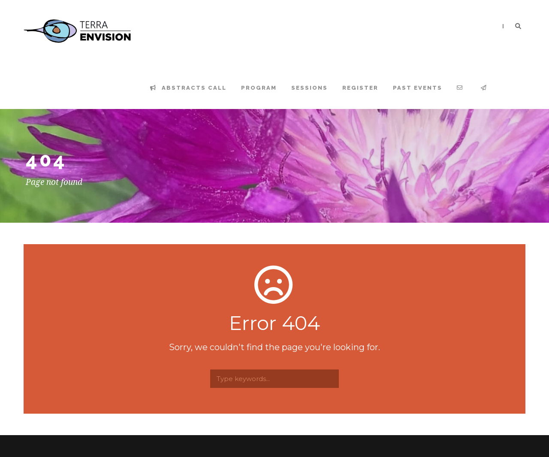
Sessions (309, 88)
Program (259, 88)
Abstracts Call (188, 88)
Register (360, 88)
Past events (417, 88)
